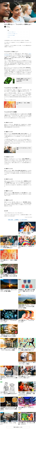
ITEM (19, 352)
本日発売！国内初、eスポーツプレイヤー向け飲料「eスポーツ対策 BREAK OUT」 (24, 80)
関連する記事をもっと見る (18, 427)
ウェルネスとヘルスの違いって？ (12, 33)
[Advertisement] (18, 444)
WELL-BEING (2, 279)
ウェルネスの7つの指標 (11, 35)
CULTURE (19, 279)
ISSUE (1, 264)
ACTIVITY (1, 338)
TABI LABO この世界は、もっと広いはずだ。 (18, 219)
